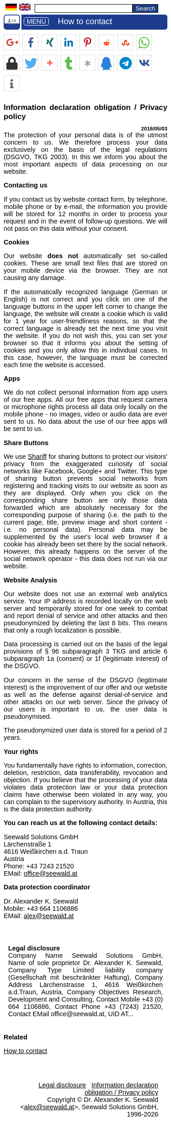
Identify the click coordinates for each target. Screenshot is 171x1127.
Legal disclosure (34, 948)
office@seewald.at (51, 873)
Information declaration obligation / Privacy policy (121, 1088)
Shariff (37, 456)
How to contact (85, 21)
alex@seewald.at (49, 915)
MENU (36, 21)
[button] (11, 43)
